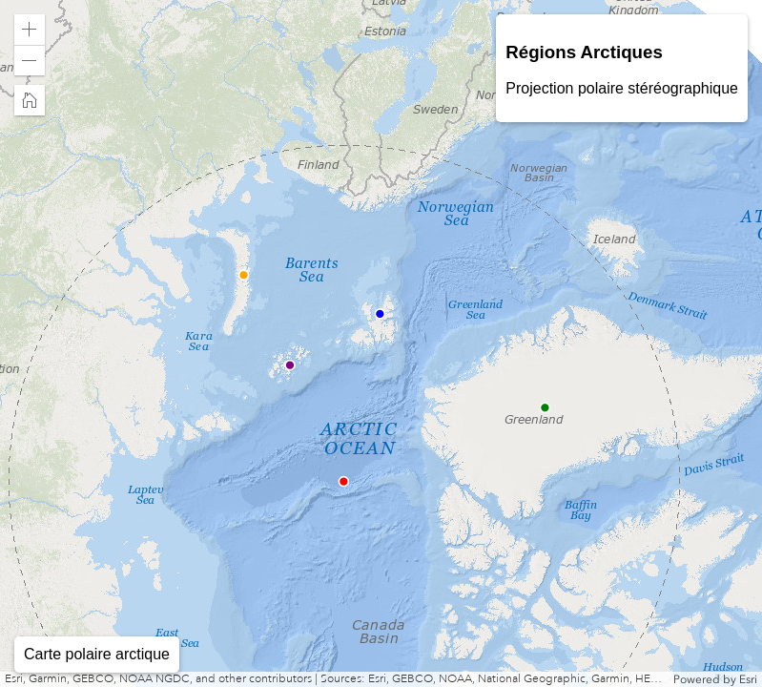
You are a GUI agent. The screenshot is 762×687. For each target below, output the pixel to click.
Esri (748, 679)
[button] (29, 29)
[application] (381, 343)
